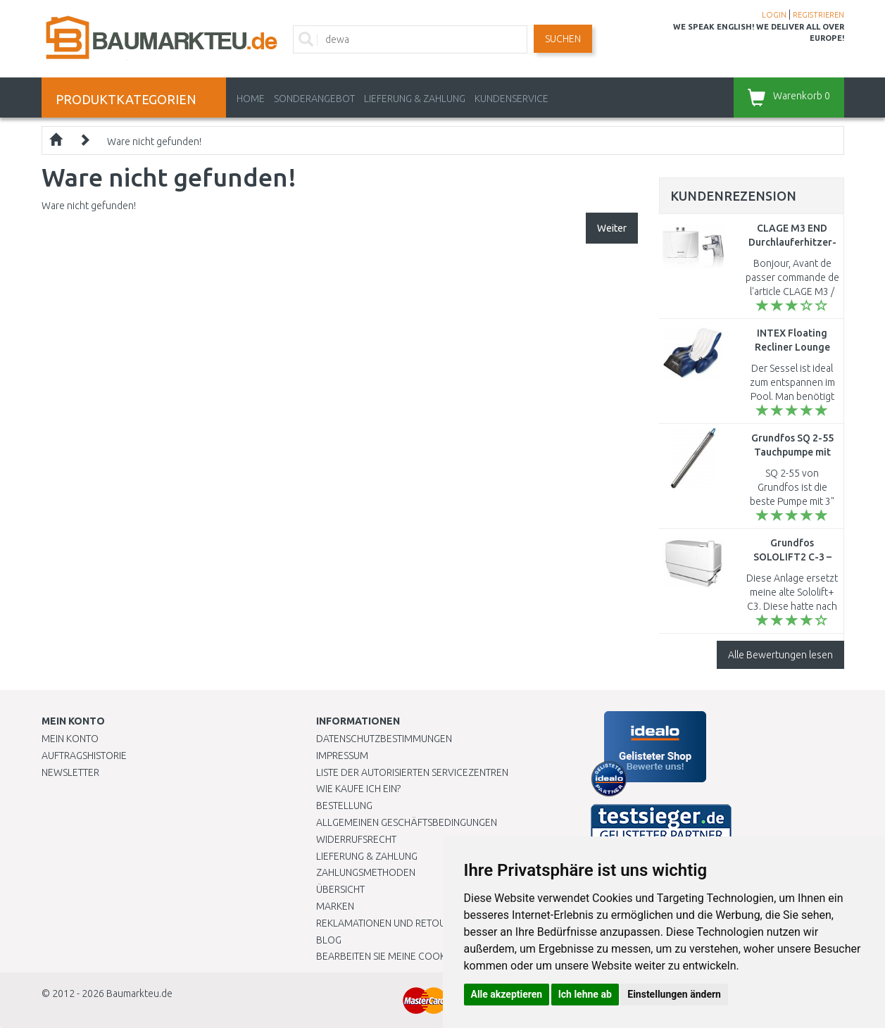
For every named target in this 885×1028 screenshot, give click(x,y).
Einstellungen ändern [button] (674, 994)
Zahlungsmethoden (365, 872)
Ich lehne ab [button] (585, 994)
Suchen (563, 38)
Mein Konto (70, 738)
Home (251, 98)
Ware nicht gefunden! (154, 141)
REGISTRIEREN (818, 15)
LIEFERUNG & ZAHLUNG (414, 98)
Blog (328, 940)
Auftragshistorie (84, 755)
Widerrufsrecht (356, 839)
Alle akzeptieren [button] (507, 994)
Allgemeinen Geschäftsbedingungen (406, 822)
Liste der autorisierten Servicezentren (412, 772)
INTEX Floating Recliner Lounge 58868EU (792, 347)
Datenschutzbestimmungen (384, 738)
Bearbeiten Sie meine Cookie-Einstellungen (421, 956)
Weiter (612, 228)
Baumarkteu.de (139, 993)
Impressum (342, 755)
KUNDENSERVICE (511, 98)
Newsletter (70, 772)
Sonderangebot (314, 98)
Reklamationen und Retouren (389, 923)
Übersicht (340, 889)
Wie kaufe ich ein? (358, 788)
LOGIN (774, 15)
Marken (335, 906)
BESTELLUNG (344, 805)
